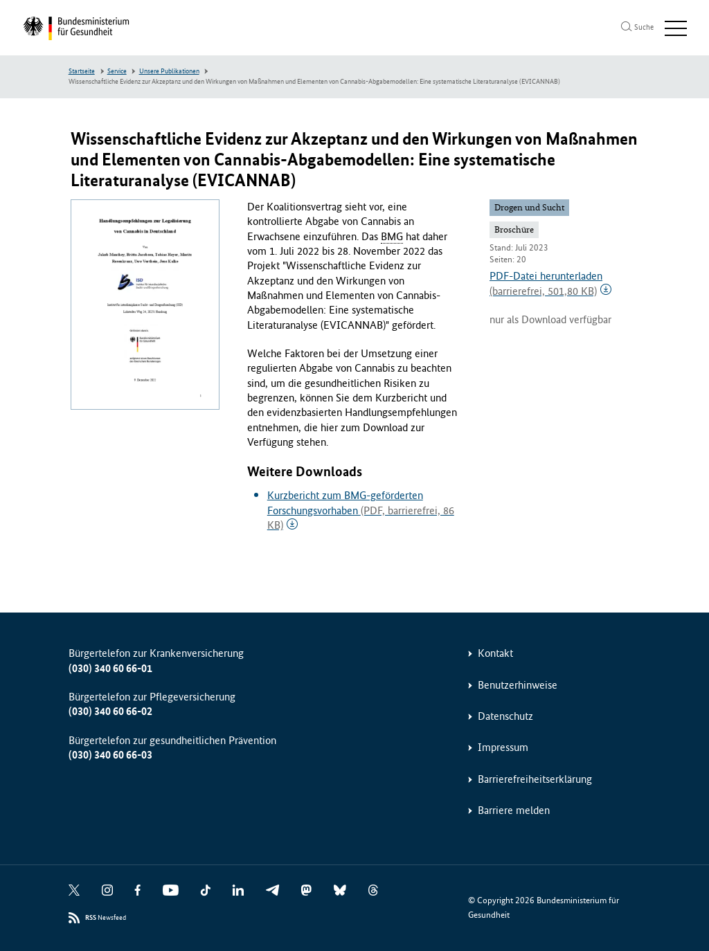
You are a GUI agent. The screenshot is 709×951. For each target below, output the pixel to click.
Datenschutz (505, 716)
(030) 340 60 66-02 (110, 711)
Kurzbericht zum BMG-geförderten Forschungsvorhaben (360, 510)
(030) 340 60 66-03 (110, 754)
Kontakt (495, 653)
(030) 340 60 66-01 (110, 668)
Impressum (503, 747)
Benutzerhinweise (517, 684)
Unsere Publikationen (169, 71)
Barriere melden (514, 810)
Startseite (82, 71)
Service (117, 71)
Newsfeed (105, 918)
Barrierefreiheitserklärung (535, 779)
